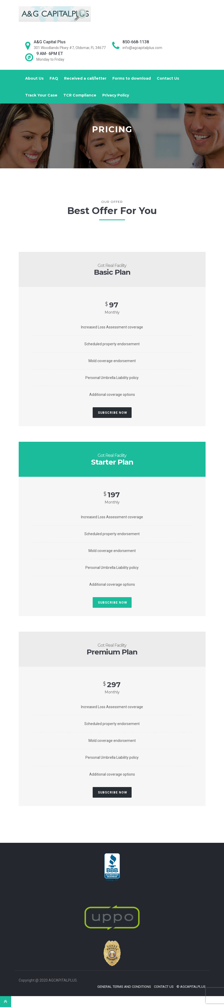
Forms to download (131, 78)
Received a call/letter (85, 78)
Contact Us (168, 78)
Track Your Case (41, 95)
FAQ (54, 78)
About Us (34, 78)
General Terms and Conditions (124, 986)
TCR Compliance (79, 95)
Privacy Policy (115, 95)
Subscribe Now (112, 413)
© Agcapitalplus (191, 986)
